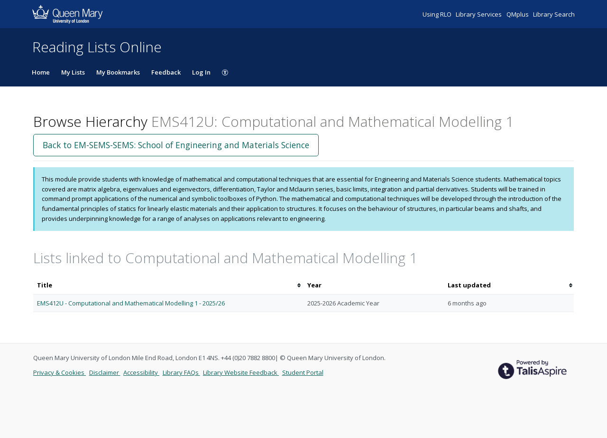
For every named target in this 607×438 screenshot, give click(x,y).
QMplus (518, 14)
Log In (201, 72)
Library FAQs (181, 372)
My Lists (73, 72)
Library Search (554, 14)
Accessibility (141, 372)
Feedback (166, 72)
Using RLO (438, 14)
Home (41, 72)
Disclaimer (104, 372)
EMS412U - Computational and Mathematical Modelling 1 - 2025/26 (131, 303)
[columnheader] (168, 285)
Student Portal (302, 372)
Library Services (479, 14)
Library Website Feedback (241, 372)
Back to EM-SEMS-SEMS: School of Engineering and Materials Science (176, 145)
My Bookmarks (118, 72)
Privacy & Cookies (59, 372)
